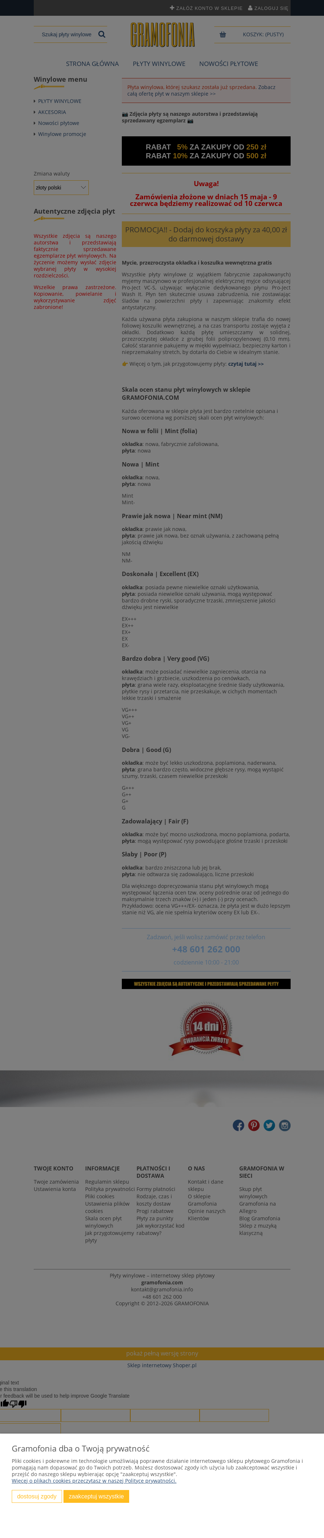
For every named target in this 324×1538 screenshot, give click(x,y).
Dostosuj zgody (37, 1496)
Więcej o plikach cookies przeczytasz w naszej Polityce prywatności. (94, 1480)
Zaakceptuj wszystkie (96, 1496)
